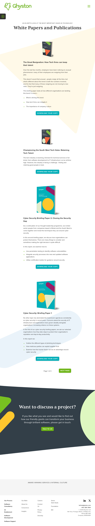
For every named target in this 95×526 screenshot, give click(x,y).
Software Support (10, 521)
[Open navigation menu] (88, 6)
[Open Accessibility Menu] (3, 16)
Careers (40, 501)
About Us (24, 504)
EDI (52, 510)
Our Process (8, 501)
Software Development (8, 517)
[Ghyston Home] (17, 6)
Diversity (40, 516)
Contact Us (40, 505)
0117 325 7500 (86, 507)
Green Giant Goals (54, 502)
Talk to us (47, 429)
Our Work (24, 501)
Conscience (25, 508)
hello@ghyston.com (85, 505)
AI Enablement (8, 511)
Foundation (54, 506)
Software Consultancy (8, 505)
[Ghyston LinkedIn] (85, 501)
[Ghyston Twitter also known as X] (90, 501)
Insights (24, 511)
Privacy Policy (40, 511)
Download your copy (48, 113)
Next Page (65, 371)
